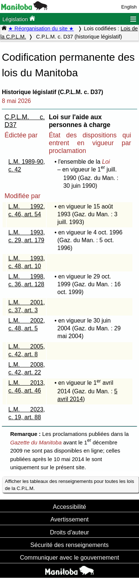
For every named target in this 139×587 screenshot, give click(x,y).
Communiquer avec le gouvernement (69, 557)
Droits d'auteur (69, 532)
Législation (18, 18)
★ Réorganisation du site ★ (41, 28)
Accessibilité (69, 506)
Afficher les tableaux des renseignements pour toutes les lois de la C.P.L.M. (69, 484)
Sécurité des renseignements (69, 544)
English (129, 7)
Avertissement (69, 519)
